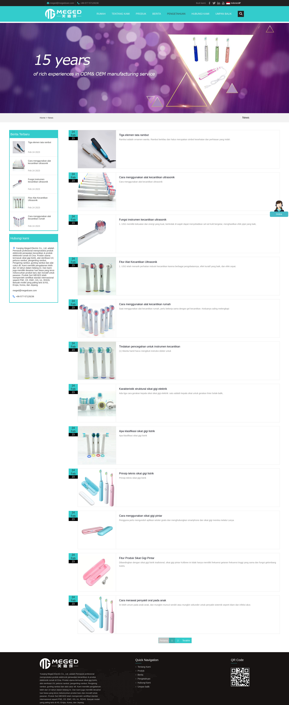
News (50, 118)
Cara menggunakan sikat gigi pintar (141, 515)
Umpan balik (223, 14)
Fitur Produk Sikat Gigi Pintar (137, 558)
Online (279, 214)
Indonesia (233, 3)
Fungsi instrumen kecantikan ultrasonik (143, 219)
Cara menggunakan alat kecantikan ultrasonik (147, 177)
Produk (140, 14)
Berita (156, 14)
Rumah (100, 14)
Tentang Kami (120, 14)
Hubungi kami (200, 14)
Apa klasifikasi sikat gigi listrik (137, 431)
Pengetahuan (176, 14)
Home (42, 118)
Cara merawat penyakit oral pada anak (143, 600)
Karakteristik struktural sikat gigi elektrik (143, 388)
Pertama (164, 640)
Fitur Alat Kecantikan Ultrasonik (138, 261)
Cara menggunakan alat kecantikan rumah (145, 304)
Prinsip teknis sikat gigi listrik (136, 473)
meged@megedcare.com (62, 3)
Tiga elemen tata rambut (134, 135)
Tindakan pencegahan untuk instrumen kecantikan (150, 346)
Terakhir (186, 640)
